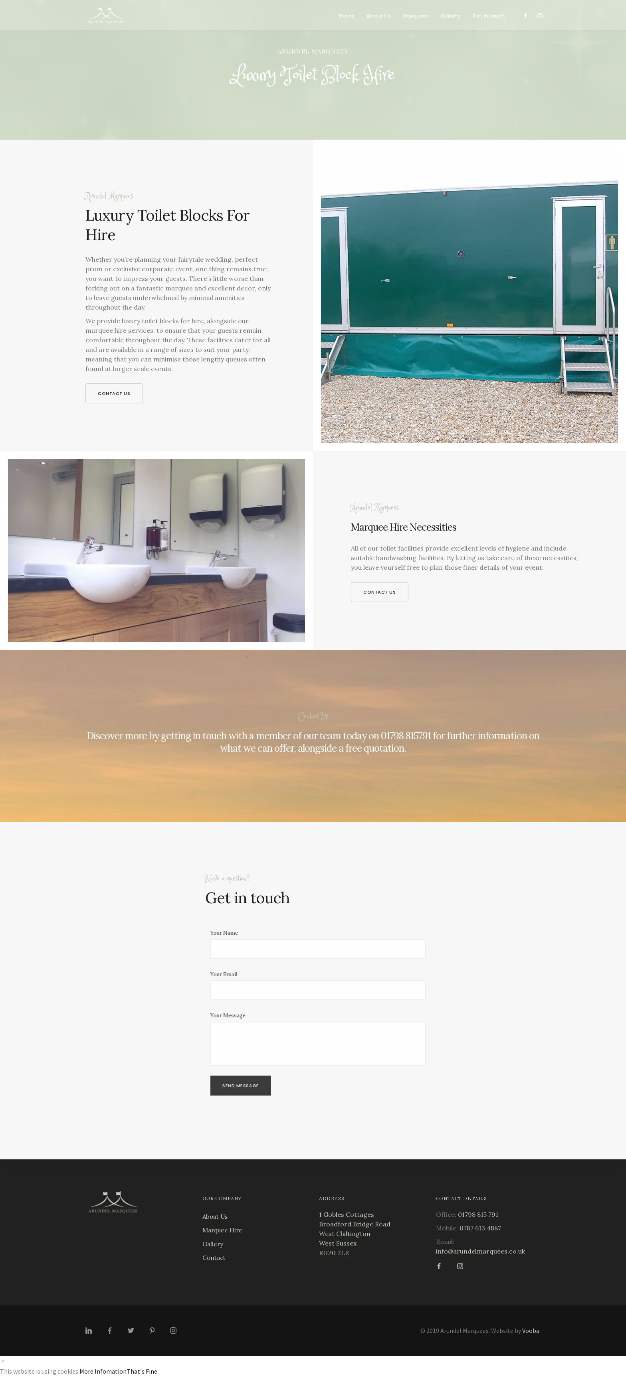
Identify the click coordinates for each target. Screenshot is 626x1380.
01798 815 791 (478, 1214)
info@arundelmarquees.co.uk (480, 1251)
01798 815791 (406, 736)
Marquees (415, 16)
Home (347, 16)
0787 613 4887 (480, 1228)
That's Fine (142, 1371)
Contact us (114, 393)
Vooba (530, 1331)
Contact (214, 1258)
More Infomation (103, 1371)
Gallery (450, 16)
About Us (378, 16)
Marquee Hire (222, 1230)
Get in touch (488, 16)
